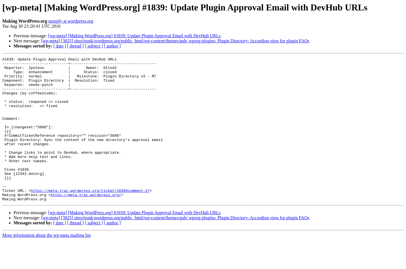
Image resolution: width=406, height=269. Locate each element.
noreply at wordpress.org (70, 21)
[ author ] (112, 46)
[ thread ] (75, 46)
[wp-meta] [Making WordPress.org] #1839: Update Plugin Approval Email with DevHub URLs (134, 35)
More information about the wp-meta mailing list (46, 264)
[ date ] (59, 46)
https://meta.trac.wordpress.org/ (86, 222)
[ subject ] (94, 46)
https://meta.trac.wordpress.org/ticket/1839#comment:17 (90, 217)
